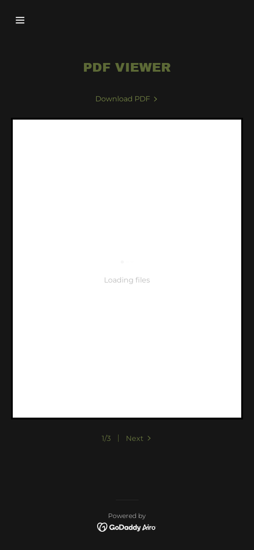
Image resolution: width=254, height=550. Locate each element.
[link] (127, 98)
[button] (37, 20)
